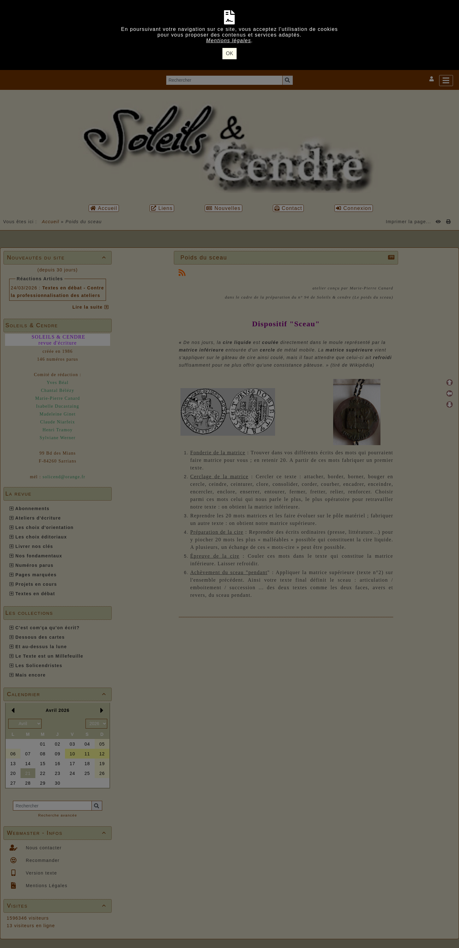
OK (229, 53)
